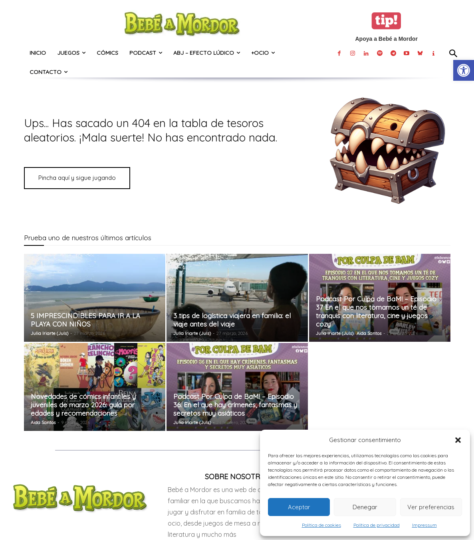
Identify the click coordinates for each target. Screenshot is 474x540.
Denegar (365, 507)
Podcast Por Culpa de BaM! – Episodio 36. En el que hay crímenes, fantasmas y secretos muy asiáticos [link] (235, 404)
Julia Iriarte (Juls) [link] (49, 333)
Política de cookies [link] (321, 525)
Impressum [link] (424, 525)
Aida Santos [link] (369, 333)
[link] (463, 70)
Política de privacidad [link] (376, 525)
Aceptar (299, 507)
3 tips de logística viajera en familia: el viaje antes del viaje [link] (232, 319)
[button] (458, 440)
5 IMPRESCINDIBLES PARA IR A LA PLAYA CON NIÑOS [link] (85, 319)
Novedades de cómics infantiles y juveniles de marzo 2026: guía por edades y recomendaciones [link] (83, 404)
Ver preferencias (430, 507)
